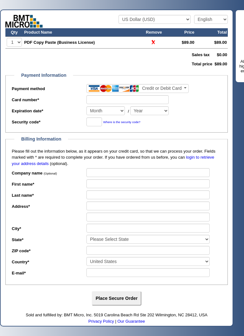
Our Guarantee (131, 321)
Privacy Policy (101, 321)
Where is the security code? (121, 122)
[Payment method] (137, 88)
